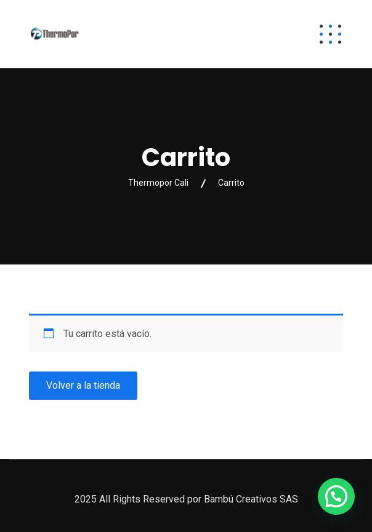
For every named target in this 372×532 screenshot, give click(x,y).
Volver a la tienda (83, 385)
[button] (336, 496)
